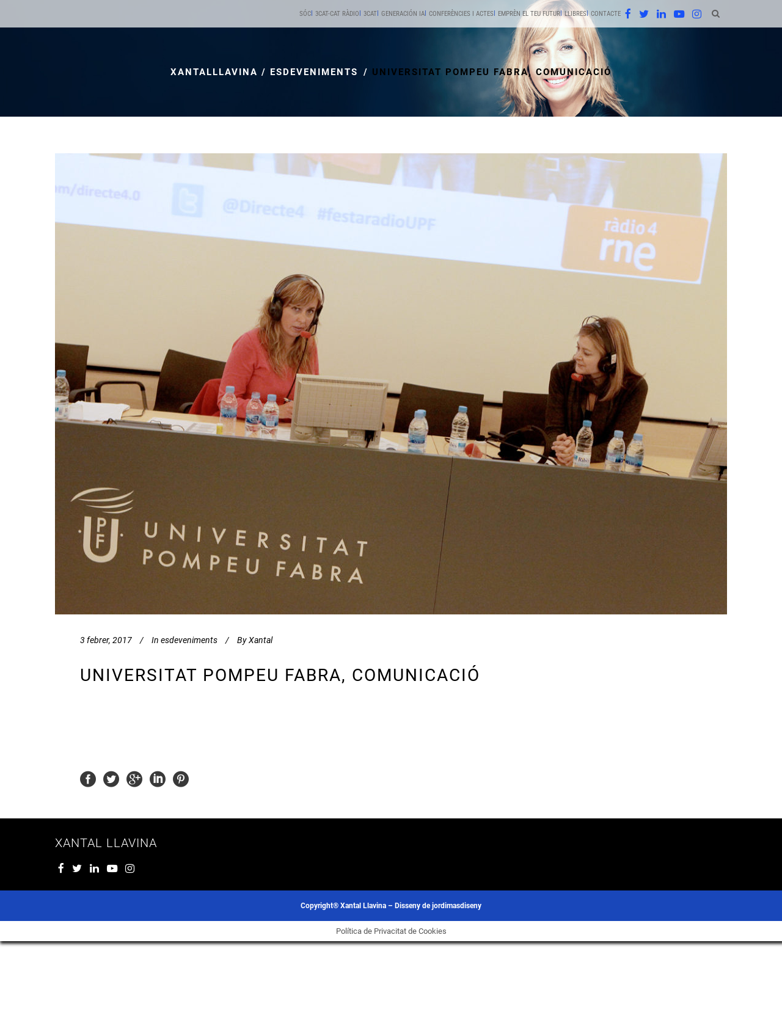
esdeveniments (314, 72)
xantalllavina (214, 72)
